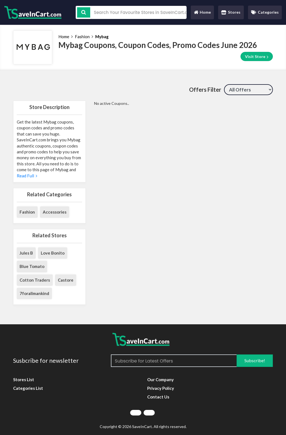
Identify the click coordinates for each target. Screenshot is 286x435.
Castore (65, 279)
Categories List (28, 388)
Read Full (27, 175)
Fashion (82, 36)
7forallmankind (34, 293)
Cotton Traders (35, 279)
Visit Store (256, 56)
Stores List (23, 379)
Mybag (102, 36)
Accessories (54, 211)
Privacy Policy (160, 388)
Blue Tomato (32, 266)
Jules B (26, 252)
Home (202, 13)
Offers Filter (205, 89)
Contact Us (158, 396)
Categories (265, 12)
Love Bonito (53, 252)
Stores (230, 12)
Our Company (160, 379)
